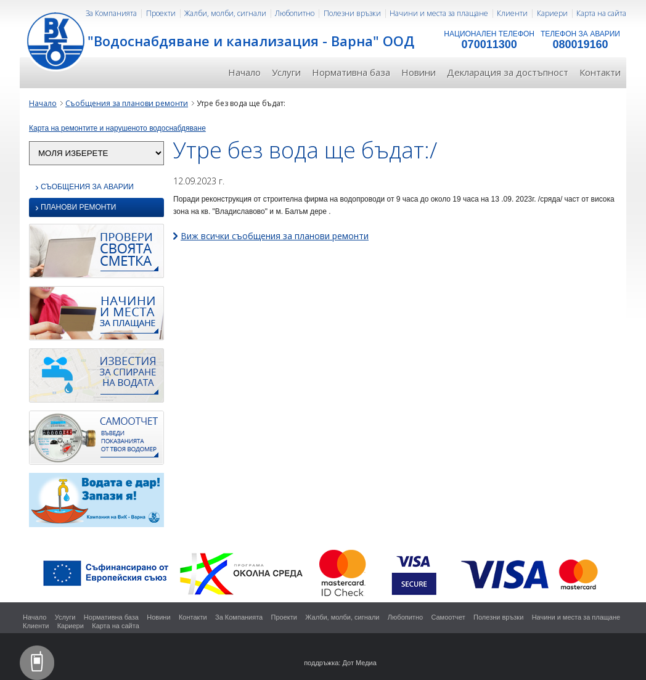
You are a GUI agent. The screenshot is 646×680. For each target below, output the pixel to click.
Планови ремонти (75, 208)
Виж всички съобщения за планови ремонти (275, 236)
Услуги (286, 72)
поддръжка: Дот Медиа (340, 662)
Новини (418, 72)
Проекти (161, 13)
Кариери (552, 13)
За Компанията (111, 13)
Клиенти (512, 13)
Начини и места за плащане (439, 13)
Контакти (600, 72)
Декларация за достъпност (507, 72)
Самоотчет (448, 617)
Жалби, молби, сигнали (225, 13)
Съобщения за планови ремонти (126, 103)
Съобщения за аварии (84, 187)
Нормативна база (351, 72)
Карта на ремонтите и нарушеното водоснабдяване (117, 128)
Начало (244, 72)
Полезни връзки (352, 13)
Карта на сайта (601, 13)
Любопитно (294, 13)
